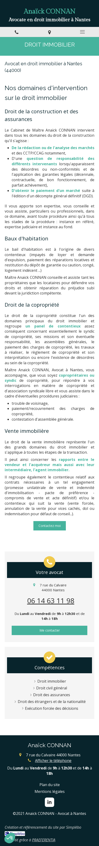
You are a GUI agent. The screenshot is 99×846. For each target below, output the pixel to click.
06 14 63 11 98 (50, 600)
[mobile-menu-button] (82, 32)
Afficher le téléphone (53, 760)
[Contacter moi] (49, 525)
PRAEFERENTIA (43, 839)
